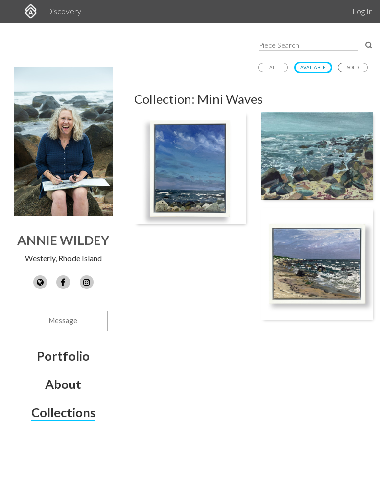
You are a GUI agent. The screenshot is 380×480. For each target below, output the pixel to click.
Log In (362, 11)
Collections (63, 412)
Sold (353, 67)
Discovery (63, 11)
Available (313, 67)
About (63, 384)
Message (63, 320)
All (273, 67)
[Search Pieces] (369, 44)
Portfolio (63, 355)
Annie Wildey (63, 240)
